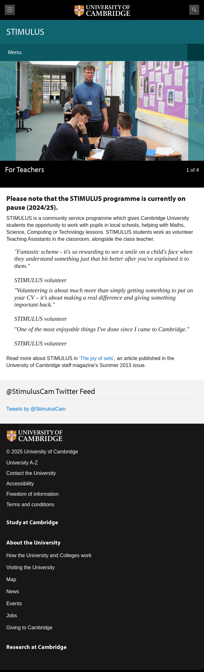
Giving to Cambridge (29, 627)
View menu (10, 10)
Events (14, 603)
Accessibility (20, 483)
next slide (194, 88)
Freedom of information (32, 494)
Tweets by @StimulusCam (36, 409)
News (12, 591)
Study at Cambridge (32, 522)
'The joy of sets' (96, 358)
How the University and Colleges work (48, 555)
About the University (33, 542)
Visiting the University (30, 567)
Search (194, 10)
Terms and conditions (30, 504)
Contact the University (31, 473)
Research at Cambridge (36, 646)
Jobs (11, 615)
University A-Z (22, 462)
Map (11, 579)
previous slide (6, 88)
